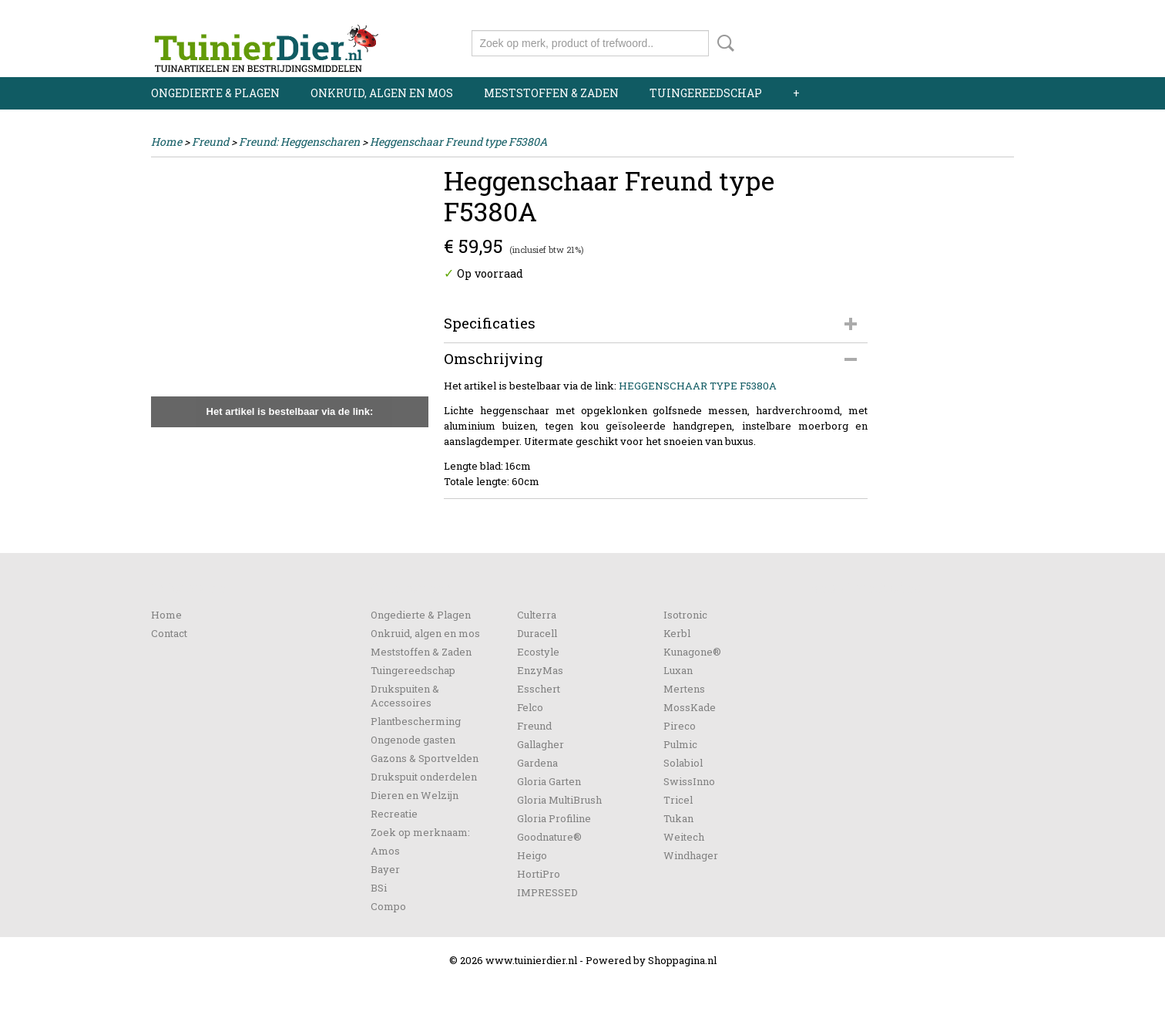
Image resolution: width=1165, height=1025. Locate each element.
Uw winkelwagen (962, 40)
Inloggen (919, 13)
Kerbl (676, 633)
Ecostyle (538, 652)
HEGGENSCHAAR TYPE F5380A (698, 386)
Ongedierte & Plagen (215, 93)
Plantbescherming (416, 721)
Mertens (684, 689)
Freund (210, 141)
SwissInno (689, 781)
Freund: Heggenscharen (299, 141)
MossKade (689, 707)
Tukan (678, 818)
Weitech (683, 837)
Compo (388, 906)
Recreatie (394, 814)
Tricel (678, 800)
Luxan (678, 670)
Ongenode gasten (413, 740)
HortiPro (538, 874)
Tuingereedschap (706, 93)
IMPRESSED (547, 892)
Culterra (536, 615)
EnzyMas (540, 670)
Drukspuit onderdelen (424, 777)
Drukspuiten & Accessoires (405, 696)
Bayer (385, 869)
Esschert (538, 689)
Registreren (985, 13)
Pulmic (680, 744)
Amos (385, 851)
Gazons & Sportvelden (424, 758)
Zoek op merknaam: (420, 832)
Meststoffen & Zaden (551, 93)
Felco (530, 707)
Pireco (679, 726)
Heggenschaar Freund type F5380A (458, 141)
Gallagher (540, 744)
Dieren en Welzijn (414, 795)
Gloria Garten (549, 781)
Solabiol (683, 763)
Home (166, 141)
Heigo (532, 855)
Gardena (537, 763)
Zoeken (722, 43)
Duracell (537, 633)
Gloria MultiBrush (559, 800)
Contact (169, 633)
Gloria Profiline (554, 818)
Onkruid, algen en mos (382, 93)
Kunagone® (692, 652)
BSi (379, 888)
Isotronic (685, 615)
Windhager (690, 855)
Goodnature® (549, 837)
